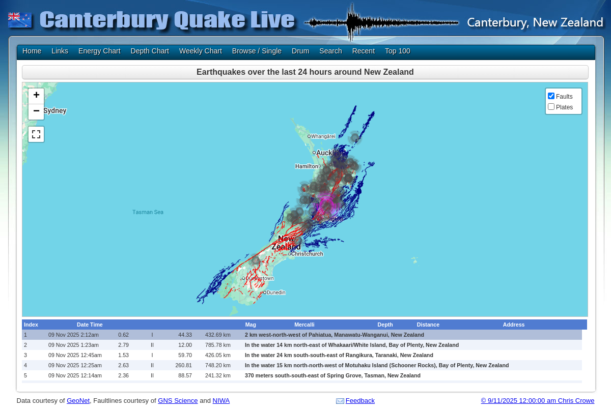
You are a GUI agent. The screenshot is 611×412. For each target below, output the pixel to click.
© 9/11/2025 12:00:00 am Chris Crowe (538, 400)
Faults (564, 96)
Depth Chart (150, 51)
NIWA (221, 400)
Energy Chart (99, 51)
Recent (363, 51)
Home (31, 51)
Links (59, 51)
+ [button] (36, 96)
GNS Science (178, 400)
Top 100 (397, 51)
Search (330, 51)
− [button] (36, 112)
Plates (564, 107)
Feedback (360, 400)
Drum (300, 51)
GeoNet (78, 400)
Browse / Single (257, 51)
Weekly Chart (200, 51)
